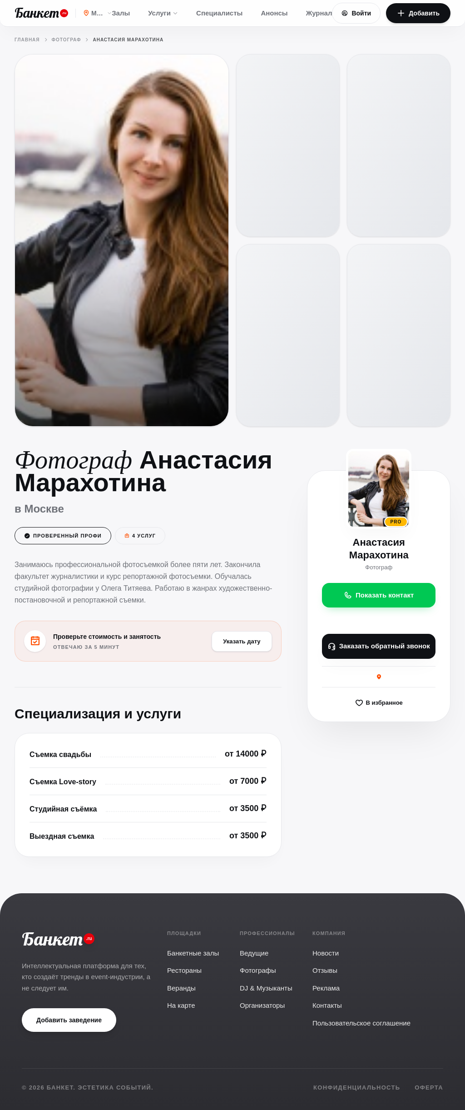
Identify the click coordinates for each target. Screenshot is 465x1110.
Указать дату (241, 642)
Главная (27, 39)
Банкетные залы (193, 953)
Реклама (326, 988)
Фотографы (258, 970)
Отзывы (324, 970)
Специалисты (219, 13)
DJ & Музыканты (266, 988)
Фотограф (66, 39)
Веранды (181, 988)
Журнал (319, 13)
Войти (356, 13)
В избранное (378, 704)
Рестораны (184, 970)
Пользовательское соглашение (361, 1023)
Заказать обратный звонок (378, 647)
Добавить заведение (69, 1020)
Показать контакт (379, 596)
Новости (325, 953)
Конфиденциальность (356, 1087)
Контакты (327, 1005)
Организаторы (262, 1005)
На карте (181, 1005)
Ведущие (254, 953)
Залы (121, 13)
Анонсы (274, 13)
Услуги (163, 13)
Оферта (429, 1087)
